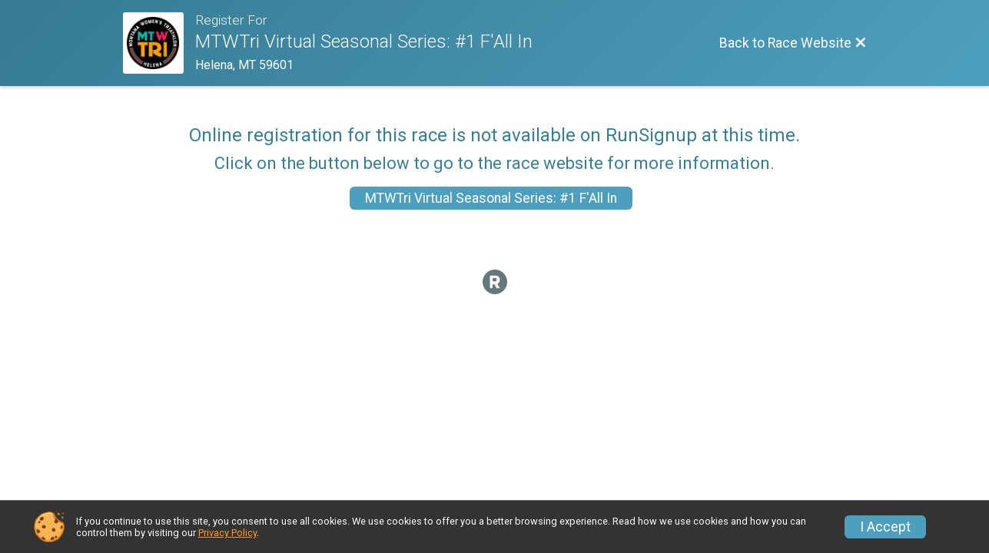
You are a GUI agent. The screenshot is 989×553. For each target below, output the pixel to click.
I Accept (885, 527)
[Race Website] (159, 43)
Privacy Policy (227, 532)
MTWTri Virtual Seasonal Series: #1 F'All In (491, 198)
